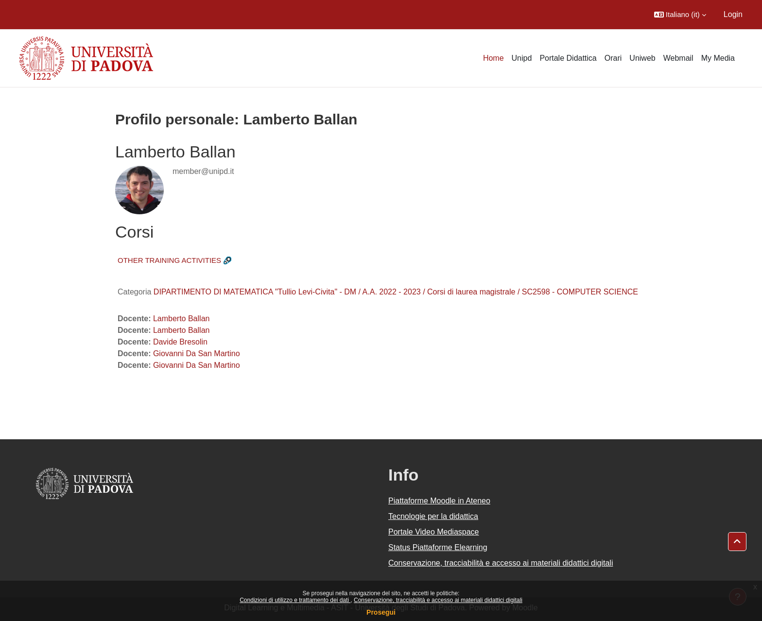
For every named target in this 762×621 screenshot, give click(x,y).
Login (733, 14)
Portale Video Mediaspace (433, 532)
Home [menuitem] (493, 58)
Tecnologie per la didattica (433, 516)
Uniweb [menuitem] (642, 58)
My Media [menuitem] (718, 58)
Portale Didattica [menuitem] (567, 58)
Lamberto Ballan (181, 318)
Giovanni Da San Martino (196, 353)
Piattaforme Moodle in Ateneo (439, 501)
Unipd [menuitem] (522, 58)
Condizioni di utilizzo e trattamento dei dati (295, 600)
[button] (680, 14)
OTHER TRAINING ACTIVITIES (169, 260)
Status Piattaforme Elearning (437, 547)
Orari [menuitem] (613, 58)
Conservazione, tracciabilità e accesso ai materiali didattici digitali (438, 600)
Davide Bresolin (180, 342)
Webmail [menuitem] (678, 58)
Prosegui (381, 612)
